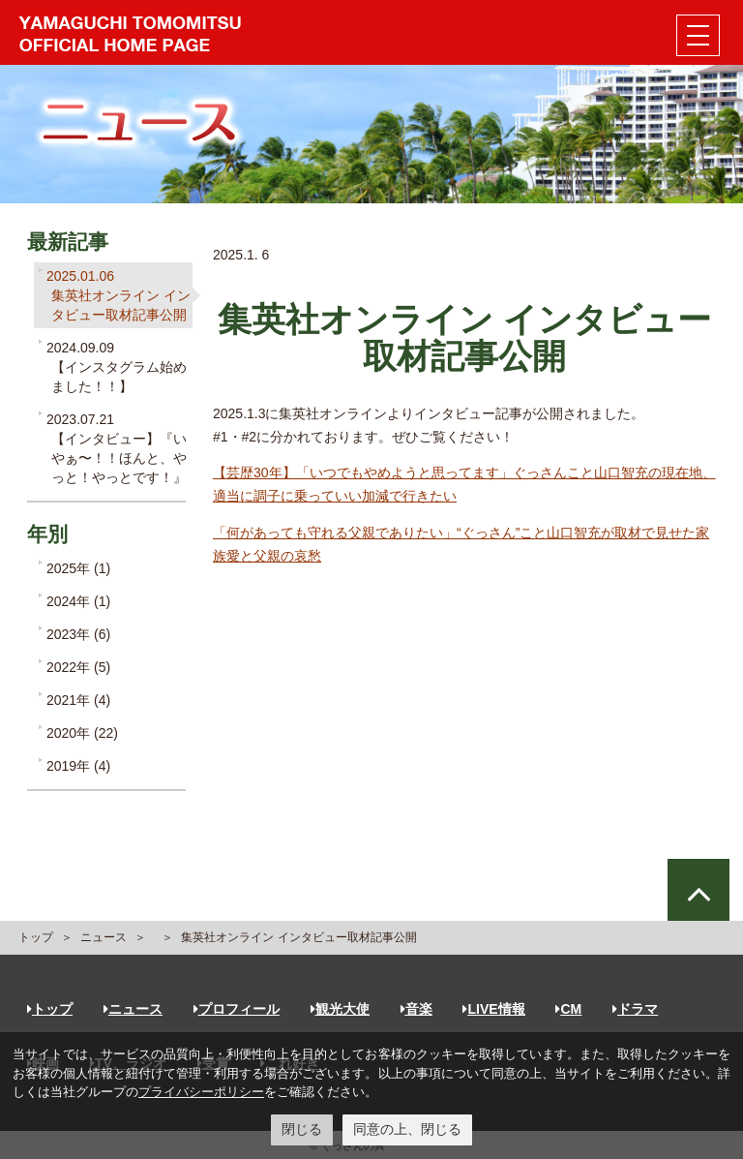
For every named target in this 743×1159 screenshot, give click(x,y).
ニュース (103, 937)
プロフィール (236, 1009)
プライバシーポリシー (201, 1091)
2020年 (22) (82, 733)
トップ (35, 937)
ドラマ (635, 1009)
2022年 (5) (78, 667)
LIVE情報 (493, 1009)
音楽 (416, 1009)
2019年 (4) (78, 766)
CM (568, 1009)
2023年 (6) (78, 634)
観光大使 (340, 1009)
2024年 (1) (78, 601)
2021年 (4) (78, 700)
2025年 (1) (78, 568)
